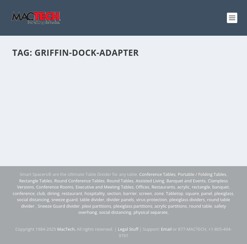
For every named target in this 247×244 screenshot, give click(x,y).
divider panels (120, 199)
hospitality (95, 193)
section (114, 193)
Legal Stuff (128, 229)
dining (53, 193)
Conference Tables (157, 174)
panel (206, 193)
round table (200, 206)
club (41, 193)
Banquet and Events (186, 181)
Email (166, 229)
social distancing (33, 199)
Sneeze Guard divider (59, 206)
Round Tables (120, 181)
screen (145, 193)
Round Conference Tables (79, 181)
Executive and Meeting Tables (105, 187)
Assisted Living (149, 181)
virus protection (151, 199)
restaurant (72, 193)
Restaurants (163, 187)
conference (24, 193)
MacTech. (66, 229)
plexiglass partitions (132, 206)
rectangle (201, 187)
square (192, 193)
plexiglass (223, 193)
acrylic (183, 187)
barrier (130, 193)
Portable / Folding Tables (202, 174)
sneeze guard (64, 199)
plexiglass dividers (187, 199)
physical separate (151, 212)
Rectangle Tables (35, 181)
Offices (142, 187)
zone (159, 193)
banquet (220, 187)
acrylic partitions (171, 206)
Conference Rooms (54, 187)
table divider (92, 199)
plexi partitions (96, 206)
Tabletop (174, 193)
